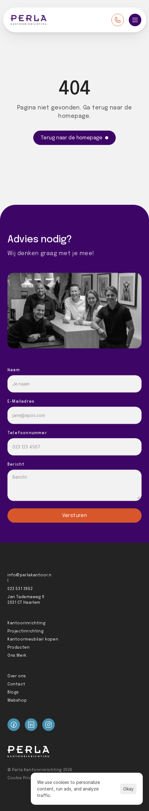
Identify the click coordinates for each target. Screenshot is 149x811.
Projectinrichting (25, 631)
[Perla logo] (29, 20)
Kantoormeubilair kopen (32, 639)
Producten (18, 648)
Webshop (17, 701)
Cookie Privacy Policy (29, 778)
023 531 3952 (20, 589)
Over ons (16, 676)
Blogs (13, 692)
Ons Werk (16, 656)
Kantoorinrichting (26, 623)
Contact (16, 684)
